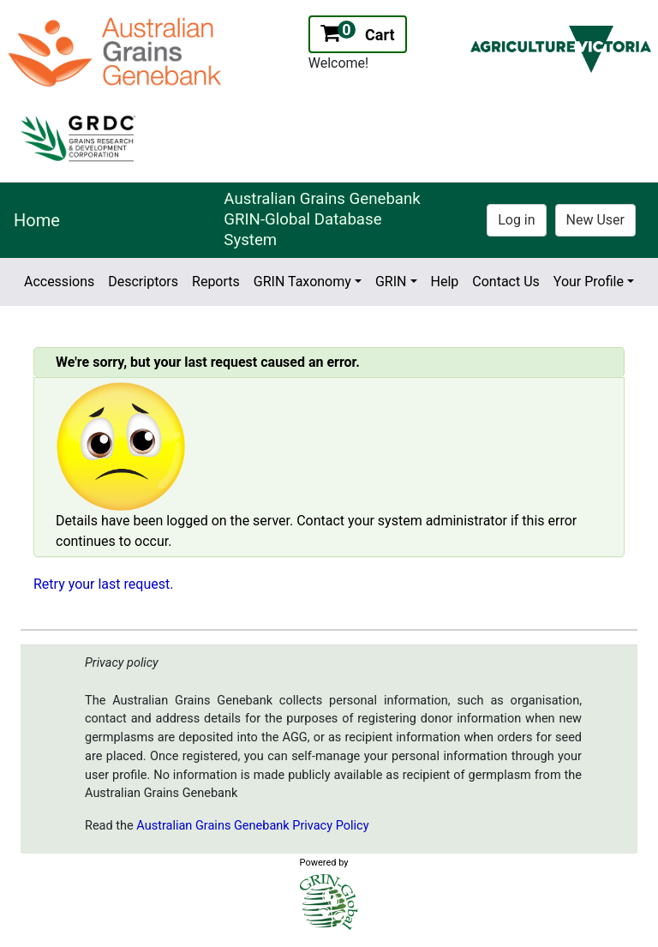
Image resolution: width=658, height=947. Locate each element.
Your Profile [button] (588, 281)
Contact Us (506, 281)
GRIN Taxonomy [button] (302, 281)
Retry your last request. (103, 584)
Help (445, 281)
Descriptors (143, 281)
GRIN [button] (391, 281)
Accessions (59, 281)
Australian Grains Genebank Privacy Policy (252, 825)
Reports (216, 281)
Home (37, 220)
